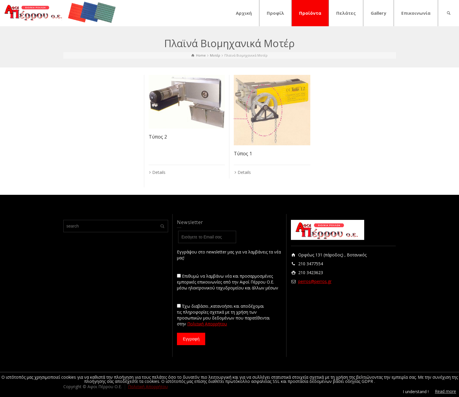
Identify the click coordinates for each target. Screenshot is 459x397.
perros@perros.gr (315, 281)
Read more (445, 391)
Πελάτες (346, 13)
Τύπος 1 (243, 153)
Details (158, 172)
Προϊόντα (310, 13)
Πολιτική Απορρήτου (207, 324)
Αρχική (244, 13)
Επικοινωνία (415, 13)
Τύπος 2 (158, 137)
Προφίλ (275, 13)
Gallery (378, 13)
